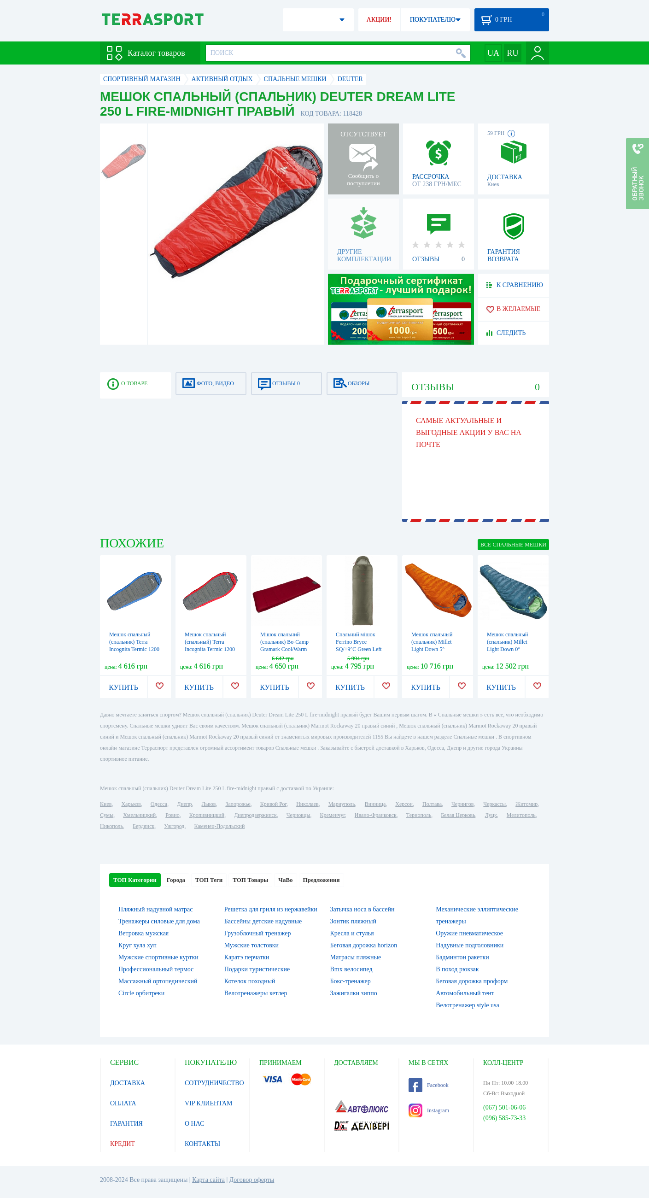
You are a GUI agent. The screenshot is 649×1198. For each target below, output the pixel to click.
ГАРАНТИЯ (126, 1123)
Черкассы (494, 804)
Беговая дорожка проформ (472, 981)
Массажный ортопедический (158, 981)
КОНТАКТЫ (202, 1143)
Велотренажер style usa (467, 1005)
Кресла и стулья (352, 933)
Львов (209, 804)
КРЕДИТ (122, 1143)
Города (176, 879)
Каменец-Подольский (219, 826)
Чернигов (462, 804)
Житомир (526, 804)
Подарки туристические (257, 969)
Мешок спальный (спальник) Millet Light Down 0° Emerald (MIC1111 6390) (508, 649)
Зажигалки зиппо (353, 993)
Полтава (432, 804)
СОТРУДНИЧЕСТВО (214, 1083)
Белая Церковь (458, 815)
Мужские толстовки (251, 945)
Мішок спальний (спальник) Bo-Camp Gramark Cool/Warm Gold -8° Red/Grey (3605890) (284, 649)
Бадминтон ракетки (462, 957)
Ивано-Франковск (376, 815)
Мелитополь (521, 815)
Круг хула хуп (137, 945)
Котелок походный (249, 981)
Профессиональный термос (155, 969)
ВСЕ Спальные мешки (513, 544)
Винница (375, 804)
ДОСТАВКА (127, 1083)
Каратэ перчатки (246, 957)
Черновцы (298, 815)
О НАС (194, 1123)
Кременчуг (332, 815)
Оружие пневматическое (469, 933)
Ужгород (174, 826)
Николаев (307, 804)
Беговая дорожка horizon (364, 945)
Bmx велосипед (351, 969)
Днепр (184, 804)
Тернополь (418, 815)
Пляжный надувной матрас (155, 909)
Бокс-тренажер (350, 981)
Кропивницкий (206, 815)
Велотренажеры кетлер (255, 993)
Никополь (111, 826)
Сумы (106, 815)
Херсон (404, 804)
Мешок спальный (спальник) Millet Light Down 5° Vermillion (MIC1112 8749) (435, 649)
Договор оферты (252, 1179)
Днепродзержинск (255, 815)
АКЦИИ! (379, 19)
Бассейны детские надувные (263, 921)
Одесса (159, 804)
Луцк (491, 815)
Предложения (321, 879)
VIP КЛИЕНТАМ (209, 1103)
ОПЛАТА (123, 1103)
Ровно (172, 815)
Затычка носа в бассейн (362, 909)
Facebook (429, 1085)
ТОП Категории (135, 879)
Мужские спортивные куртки (158, 957)
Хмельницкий (139, 815)
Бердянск (143, 826)
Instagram (429, 1110)
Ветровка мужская (143, 933)
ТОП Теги (208, 879)
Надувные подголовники (469, 945)
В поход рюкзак (457, 969)
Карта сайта (208, 1179)
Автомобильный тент (465, 993)
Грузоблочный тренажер (257, 933)
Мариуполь (341, 804)
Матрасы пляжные (355, 957)
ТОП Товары (250, 879)
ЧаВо (285, 879)
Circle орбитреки (141, 993)
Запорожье (237, 804)
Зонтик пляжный (353, 921)
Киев (105, 804)
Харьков (130, 804)
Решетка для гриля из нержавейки (270, 909)
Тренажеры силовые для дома (159, 921)
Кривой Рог (273, 804)
